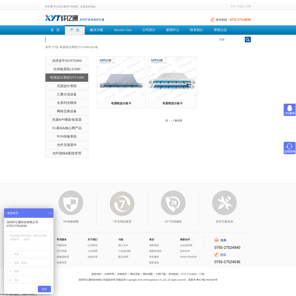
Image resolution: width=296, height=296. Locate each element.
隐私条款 (154, 262)
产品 (55, 47)
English (241, 6)
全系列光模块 (67, 102)
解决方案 (96, 30)
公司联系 (92, 245)
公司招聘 (92, 251)
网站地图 (148, 274)
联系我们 (196, 30)
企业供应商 (186, 245)
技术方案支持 (224, 221)
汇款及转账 (124, 251)
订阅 (248, 6)
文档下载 (57, 39)
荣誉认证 (220, 30)
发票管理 (62, 262)
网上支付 (123, 245)
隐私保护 (97, 274)
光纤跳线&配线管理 (66, 153)
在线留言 (122, 274)
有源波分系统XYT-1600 (74, 47)
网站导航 (135, 274)
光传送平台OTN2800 (67, 60)
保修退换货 (63, 256)
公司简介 (148, 30)
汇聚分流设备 (67, 94)
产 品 (74, 30)
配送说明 (123, 256)
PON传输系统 (67, 136)
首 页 (55, 30)
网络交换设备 (67, 111)
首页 (48, 47)
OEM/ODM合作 (188, 256)
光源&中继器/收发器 (67, 119)
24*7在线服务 (173, 221)
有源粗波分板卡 (121, 103)
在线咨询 (92, 256)
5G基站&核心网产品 (67, 128)
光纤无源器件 (67, 145)
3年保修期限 (71, 221)
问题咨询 (62, 245)
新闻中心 (172, 30)
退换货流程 (155, 251)
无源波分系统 (67, 86)
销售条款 (154, 245)
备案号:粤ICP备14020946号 (202, 279)
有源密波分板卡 (172, 103)
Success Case (123, 30)
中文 (233, 6)
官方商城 (62, 251)
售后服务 (154, 256)
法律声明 (109, 274)
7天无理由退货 (122, 221)
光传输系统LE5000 (66, 69)
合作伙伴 (185, 251)
